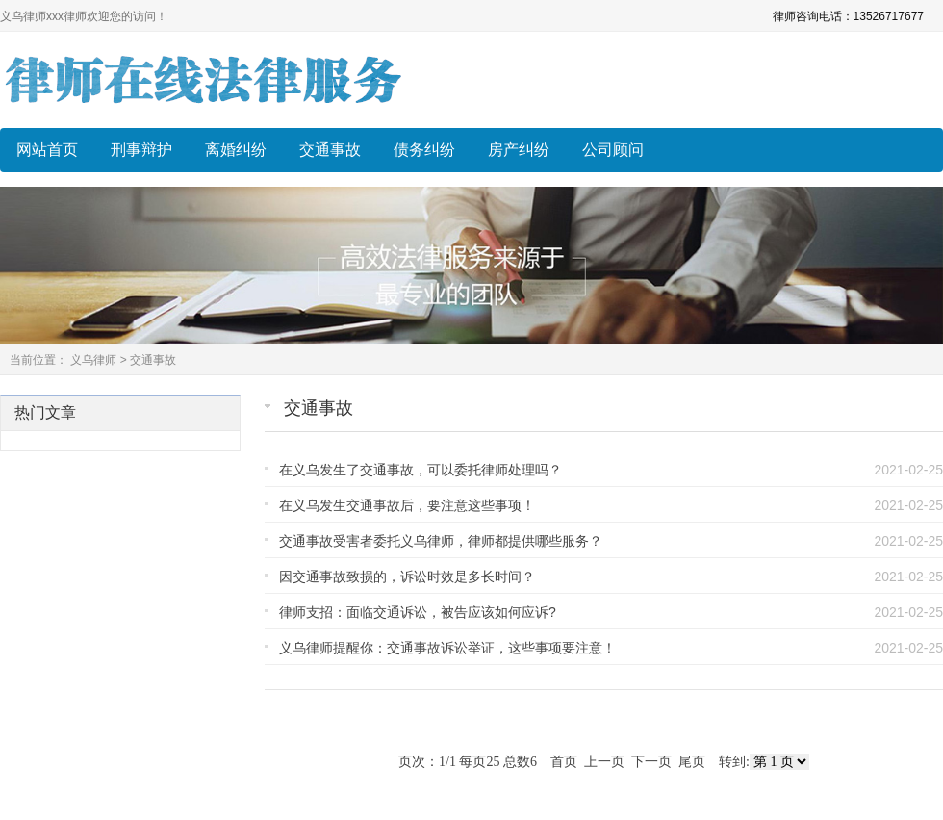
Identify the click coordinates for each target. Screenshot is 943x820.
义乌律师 (93, 360)
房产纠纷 (518, 149)
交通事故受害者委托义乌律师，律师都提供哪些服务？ (440, 541)
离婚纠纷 (236, 149)
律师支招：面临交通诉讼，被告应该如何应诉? (417, 612)
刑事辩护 (141, 149)
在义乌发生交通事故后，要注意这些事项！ (407, 505)
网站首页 (47, 149)
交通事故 (330, 149)
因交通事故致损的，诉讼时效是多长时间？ (407, 576)
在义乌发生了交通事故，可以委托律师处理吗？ (420, 469)
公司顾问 (613, 149)
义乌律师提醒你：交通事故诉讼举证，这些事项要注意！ (447, 647)
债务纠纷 (424, 149)
